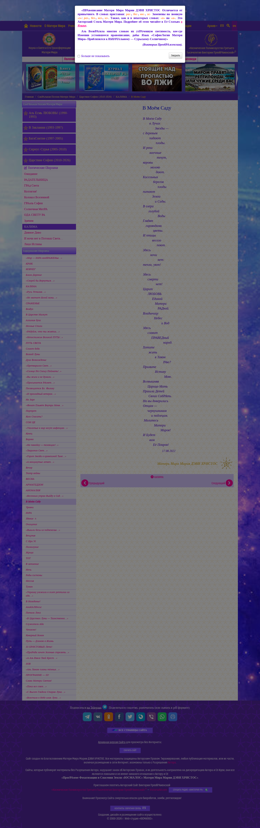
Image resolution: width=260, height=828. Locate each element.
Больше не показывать (94, 56)
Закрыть (175, 55)
